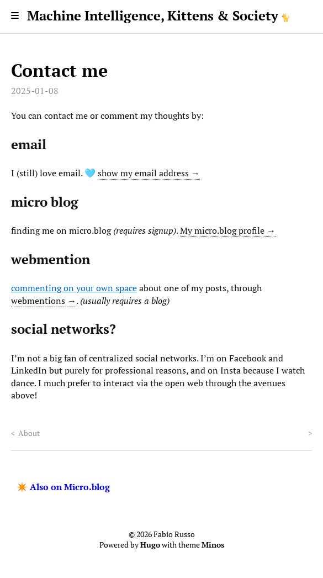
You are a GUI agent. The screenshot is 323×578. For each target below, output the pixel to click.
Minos (213, 545)
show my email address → (149, 173)
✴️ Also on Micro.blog (63, 487)
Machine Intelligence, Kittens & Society (152, 15)
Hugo (150, 545)
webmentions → (43, 301)
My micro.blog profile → (228, 230)
